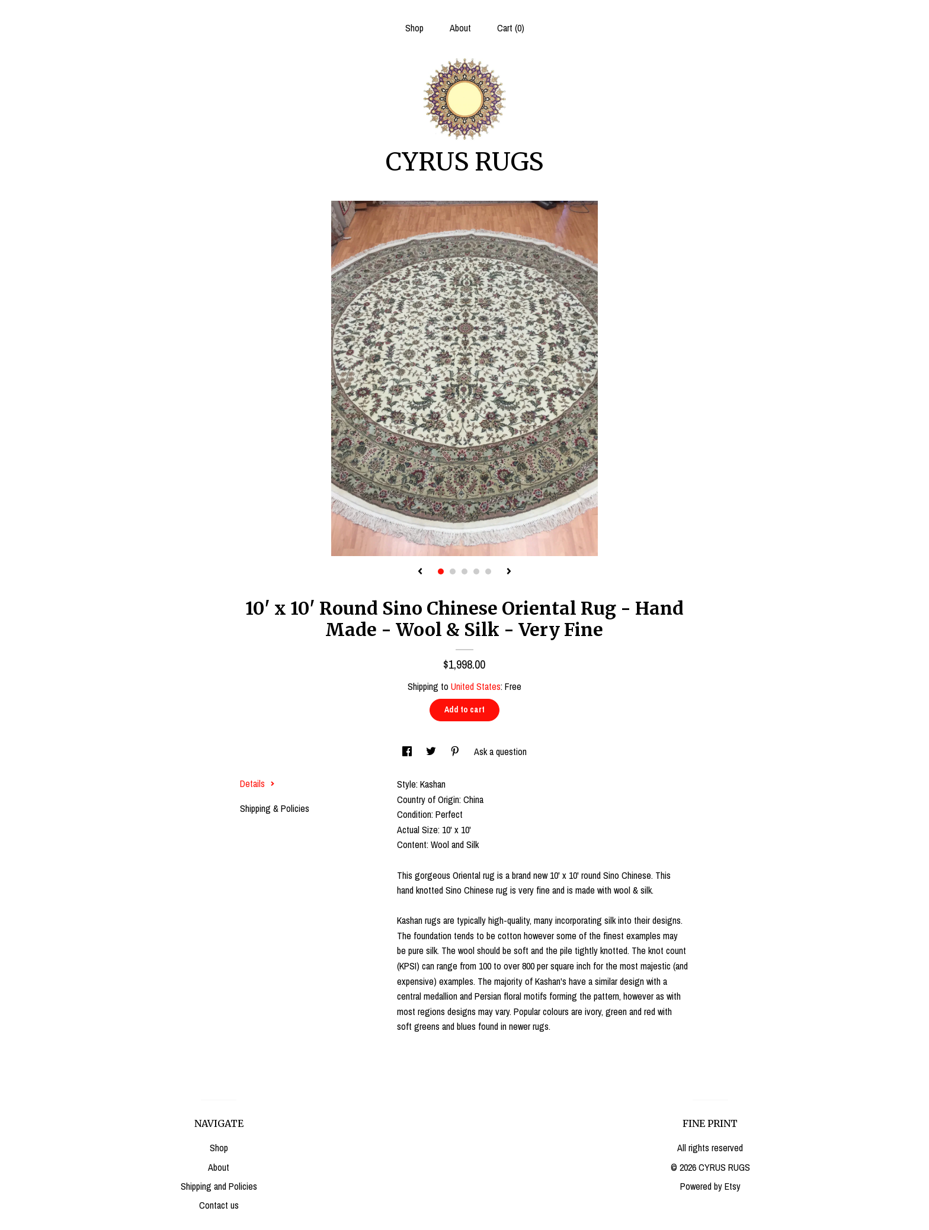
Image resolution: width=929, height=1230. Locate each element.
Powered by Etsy (710, 1186)
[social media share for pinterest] (456, 751)
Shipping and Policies (219, 1186)
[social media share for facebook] (408, 751)
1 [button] (441, 571)
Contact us (219, 1205)
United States (476, 686)
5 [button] (488, 571)
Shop (414, 27)
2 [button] (453, 571)
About (460, 27)
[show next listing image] (509, 572)
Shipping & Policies (274, 808)
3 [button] (464, 571)
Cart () (510, 27)
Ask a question (500, 751)
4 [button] (476, 571)
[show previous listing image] (420, 572)
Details (257, 783)
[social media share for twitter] (432, 751)
